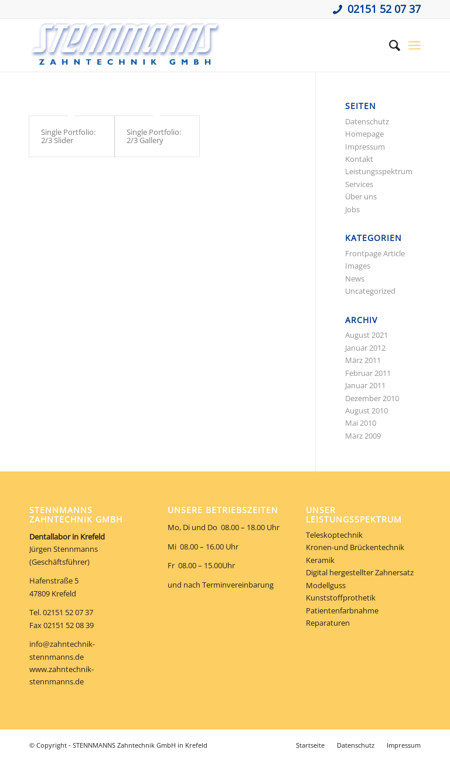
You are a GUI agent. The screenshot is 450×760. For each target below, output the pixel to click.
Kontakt (359, 159)
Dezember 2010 (372, 398)
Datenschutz (367, 121)
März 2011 (363, 360)
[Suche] (388, 45)
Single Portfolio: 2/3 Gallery (154, 136)
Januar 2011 (365, 385)
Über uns (361, 196)
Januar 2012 (365, 347)
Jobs (352, 209)
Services (359, 184)
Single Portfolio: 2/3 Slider (68, 136)
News (354, 278)
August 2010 (366, 410)
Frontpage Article (375, 253)
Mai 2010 (360, 423)
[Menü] (414, 45)
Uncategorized (370, 291)
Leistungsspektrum (378, 171)
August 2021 (366, 335)
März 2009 (363, 435)
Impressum (365, 146)
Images (357, 265)
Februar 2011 (368, 373)
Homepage (364, 133)
